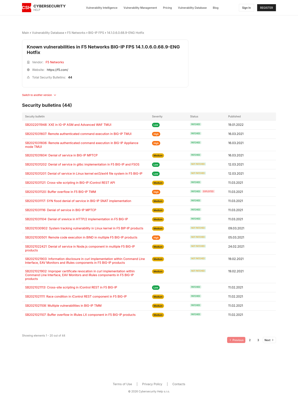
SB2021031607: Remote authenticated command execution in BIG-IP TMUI (78, 134)
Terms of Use (122, 384)
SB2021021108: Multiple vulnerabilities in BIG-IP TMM (63, 305)
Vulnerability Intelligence (101, 7)
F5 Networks (76, 33)
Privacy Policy (152, 384)
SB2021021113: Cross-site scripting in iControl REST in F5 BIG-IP (71, 287)
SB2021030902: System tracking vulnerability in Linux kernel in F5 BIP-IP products (84, 228)
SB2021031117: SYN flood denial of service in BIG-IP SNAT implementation (78, 201)
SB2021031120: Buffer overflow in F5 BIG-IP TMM (60, 192)
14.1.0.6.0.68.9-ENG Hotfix (125, 33)
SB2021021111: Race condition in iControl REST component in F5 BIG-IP (76, 296)
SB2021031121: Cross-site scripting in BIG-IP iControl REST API (70, 183)
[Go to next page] (269, 340)
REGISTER (266, 7)
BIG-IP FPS (96, 33)
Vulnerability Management (140, 7)
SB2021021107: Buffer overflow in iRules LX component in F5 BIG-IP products (80, 315)
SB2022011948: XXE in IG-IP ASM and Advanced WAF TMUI (68, 125)
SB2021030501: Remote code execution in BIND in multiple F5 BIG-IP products (81, 237)
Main (25, 33)
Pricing (167, 7)
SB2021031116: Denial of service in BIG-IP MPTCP (60, 210)
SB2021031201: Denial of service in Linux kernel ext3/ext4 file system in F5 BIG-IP (83, 173)
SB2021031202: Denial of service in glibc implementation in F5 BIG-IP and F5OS (82, 164)
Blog (216, 7)
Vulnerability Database (192, 7)
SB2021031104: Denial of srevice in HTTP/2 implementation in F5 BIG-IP (76, 219)
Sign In (246, 7)
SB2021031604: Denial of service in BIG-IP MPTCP (61, 155)
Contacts (178, 384)
